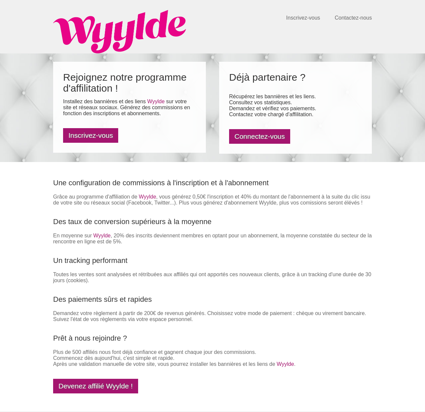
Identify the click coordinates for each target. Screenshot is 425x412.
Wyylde (155, 101)
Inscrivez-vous (303, 18)
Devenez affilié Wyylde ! (95, 386)
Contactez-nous (353, 18)
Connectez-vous (259, 136)
